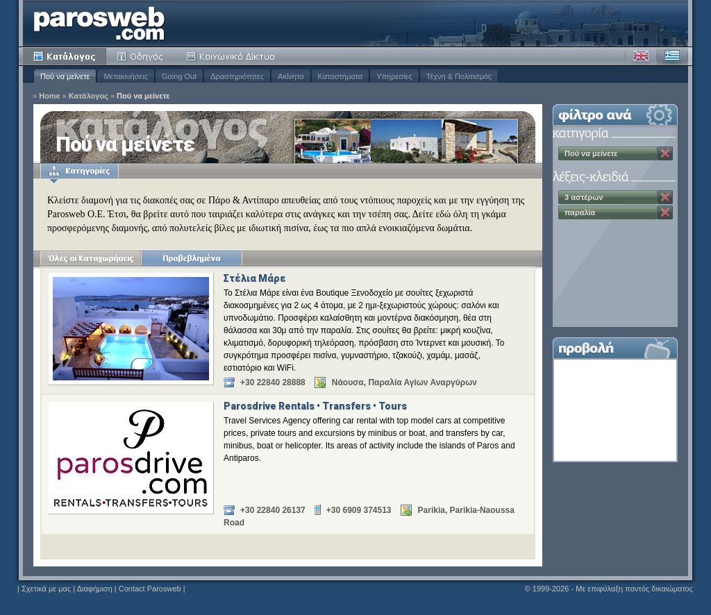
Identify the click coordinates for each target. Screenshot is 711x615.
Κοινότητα (233, 56)
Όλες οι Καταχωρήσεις (90, 258)
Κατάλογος (64, 56)
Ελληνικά (672, 56)
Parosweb (99, 23)
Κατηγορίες (79, 170)
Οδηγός (141, 56)
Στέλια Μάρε (255, 278)
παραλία (579, 212)
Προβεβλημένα (191, 258)
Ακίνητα (290, 76)
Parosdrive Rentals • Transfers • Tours (315, 406)
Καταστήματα (340, 76)
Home (49, 96)
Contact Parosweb (150, 588)
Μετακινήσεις (125, 76)
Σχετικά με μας (46, 588)
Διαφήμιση (94, 588)
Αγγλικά (641, 56)
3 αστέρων (583, 197)
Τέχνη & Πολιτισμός (459, 76)
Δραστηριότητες (237, 76)
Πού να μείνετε (65, 76)
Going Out (179, 76)
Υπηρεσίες (394, 76)
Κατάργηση (665, 153)
